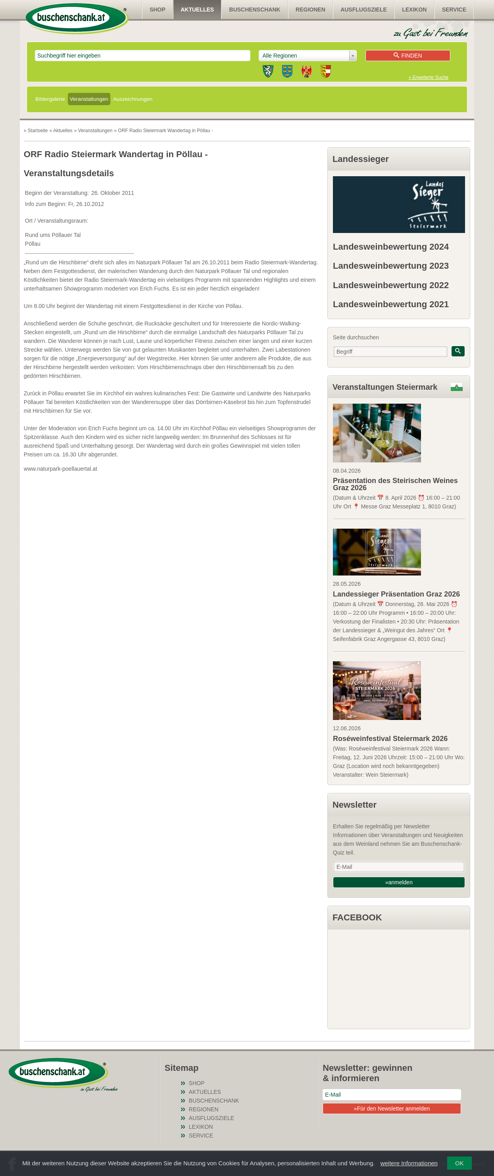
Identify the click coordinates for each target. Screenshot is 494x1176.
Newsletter (355, 805)
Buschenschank (255, 9)
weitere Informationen (409, 1163)
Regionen (310, 9)
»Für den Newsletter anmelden (392, 1108)
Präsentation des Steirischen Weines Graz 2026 (395, 484)
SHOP (157, 9)
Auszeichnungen (132, 99)
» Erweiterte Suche (428, 77)
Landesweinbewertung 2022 (391, 285)
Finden (408, 55)
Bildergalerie (50, 99)
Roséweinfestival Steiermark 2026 (390, 739)
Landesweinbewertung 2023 (391, 266)
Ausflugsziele (363, 9)
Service (454, 9)
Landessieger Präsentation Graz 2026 (396, 594)
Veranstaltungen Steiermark (385, 387)
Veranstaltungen (89, 99)
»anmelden (399, 882)
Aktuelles (197, 9)
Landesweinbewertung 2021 (391, 304)
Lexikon (414, 9)
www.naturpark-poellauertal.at (60, 469)
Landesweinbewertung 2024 (391, 247)
